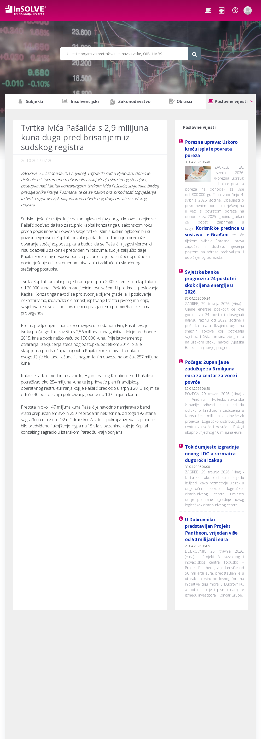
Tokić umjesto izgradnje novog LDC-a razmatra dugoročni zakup (212, 453)
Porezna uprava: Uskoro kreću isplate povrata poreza (211, 148)
